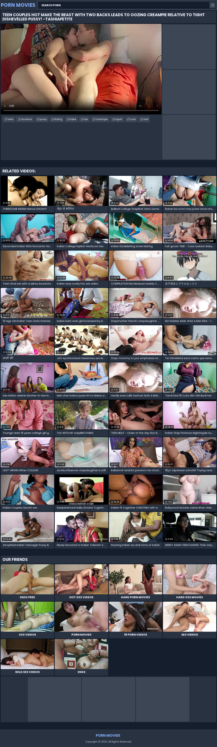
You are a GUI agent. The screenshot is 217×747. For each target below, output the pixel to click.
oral (145, 119)
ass (86, 119)
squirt (118, 119)
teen (11, 119)
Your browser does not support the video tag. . (81, 69)
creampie (102, 119)
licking (58, 119)
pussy (43, 119)
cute (133, 119)
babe (73, 119)
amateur (26, 119)
